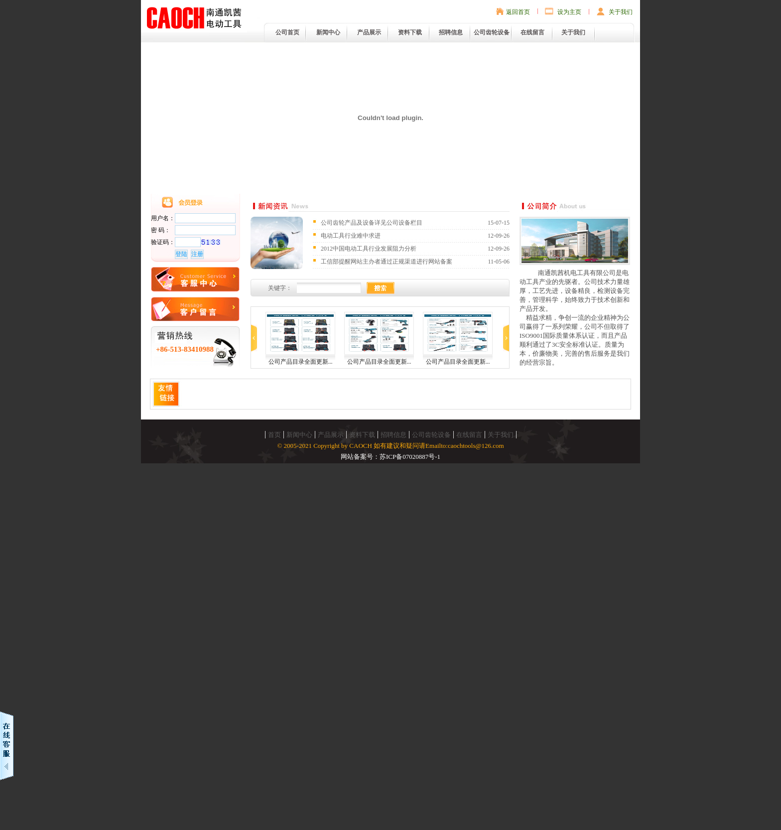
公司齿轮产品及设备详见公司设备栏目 (371, 222)
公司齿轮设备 (492, 32)
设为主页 (569, 11)
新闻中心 (328, 32)
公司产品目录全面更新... (300, 361)
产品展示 (369, 32)
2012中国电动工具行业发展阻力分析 (368, 248)
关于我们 (621, 11)
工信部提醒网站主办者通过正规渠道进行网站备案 (386, 261)
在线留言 (532, 32)
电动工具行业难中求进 (351, 235)
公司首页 (287, 32)
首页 (274, 434)
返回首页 (518, 11)
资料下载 (410, 32)
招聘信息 (451, 32)
